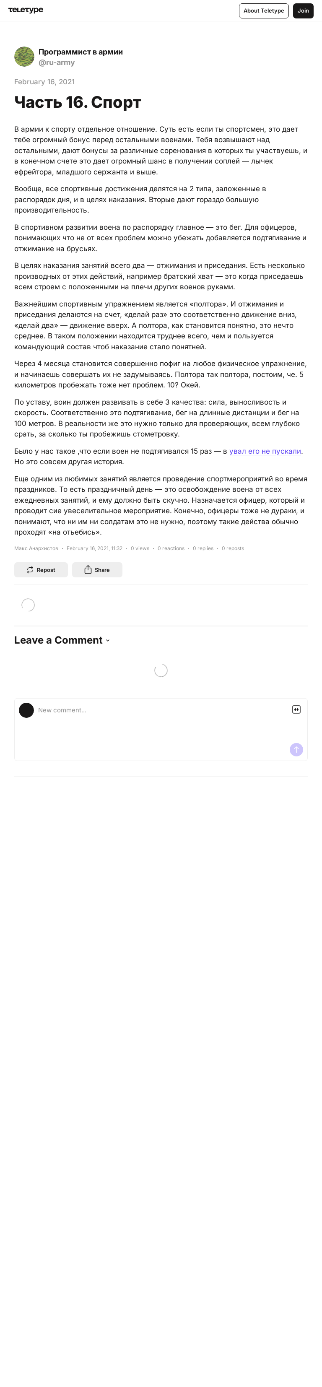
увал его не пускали (265, 451)
